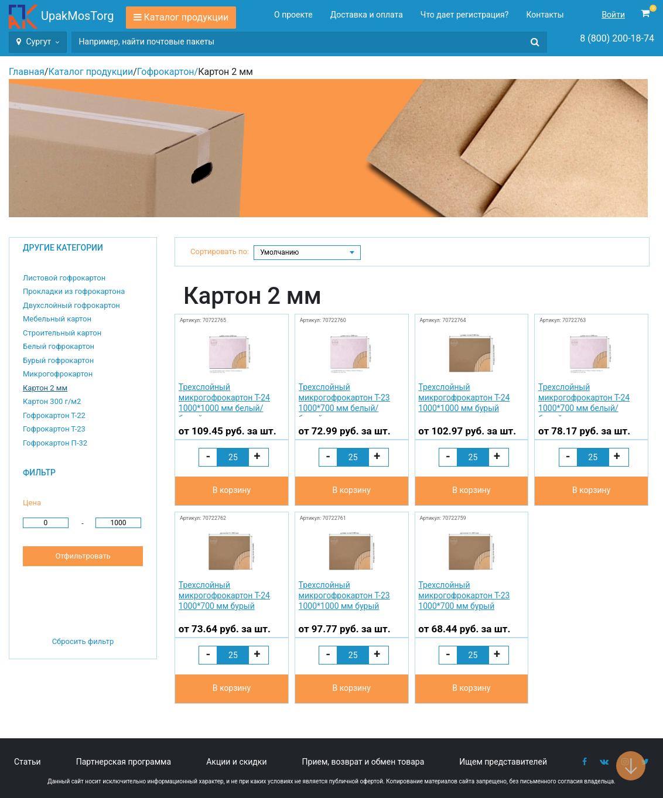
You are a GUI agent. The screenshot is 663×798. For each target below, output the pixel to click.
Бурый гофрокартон (58, 360)
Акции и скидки (236, 761)
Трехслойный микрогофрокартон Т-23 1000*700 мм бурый (464, 595)
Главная (27, 71)
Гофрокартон (165, 71)
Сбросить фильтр (83, 641)
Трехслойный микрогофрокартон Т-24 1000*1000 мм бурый (464, 397)
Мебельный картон (57, 318)
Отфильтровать (82, 556)
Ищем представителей (503, 761)
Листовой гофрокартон (64, 277)
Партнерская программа (123, 761)
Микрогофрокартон (58, 373)
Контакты (544, 14)
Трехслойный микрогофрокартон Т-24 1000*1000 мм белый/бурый (224, 399)
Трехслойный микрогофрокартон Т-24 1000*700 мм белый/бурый (584, 399)
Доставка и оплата (366, 14)
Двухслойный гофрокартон (71, 305)
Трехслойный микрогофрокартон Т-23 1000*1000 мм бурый (344, 595)
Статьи (27, 761)
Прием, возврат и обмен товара (363, 761)
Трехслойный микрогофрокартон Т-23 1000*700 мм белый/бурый (344, 399)
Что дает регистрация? (465, 14)
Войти (613, 14)
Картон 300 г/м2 (52, 401)
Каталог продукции (186, 17)
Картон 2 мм (45, 387)
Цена (32, 502)
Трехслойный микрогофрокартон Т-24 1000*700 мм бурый (224, 595)
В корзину (232, 490)
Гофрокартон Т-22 (54, 415)
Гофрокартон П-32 (55, 443)
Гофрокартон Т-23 (54, 428)
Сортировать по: (219, 251)
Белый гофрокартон (58, 346)
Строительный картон (62, 332)
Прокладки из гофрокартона (74, 291)
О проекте (293, 14)
